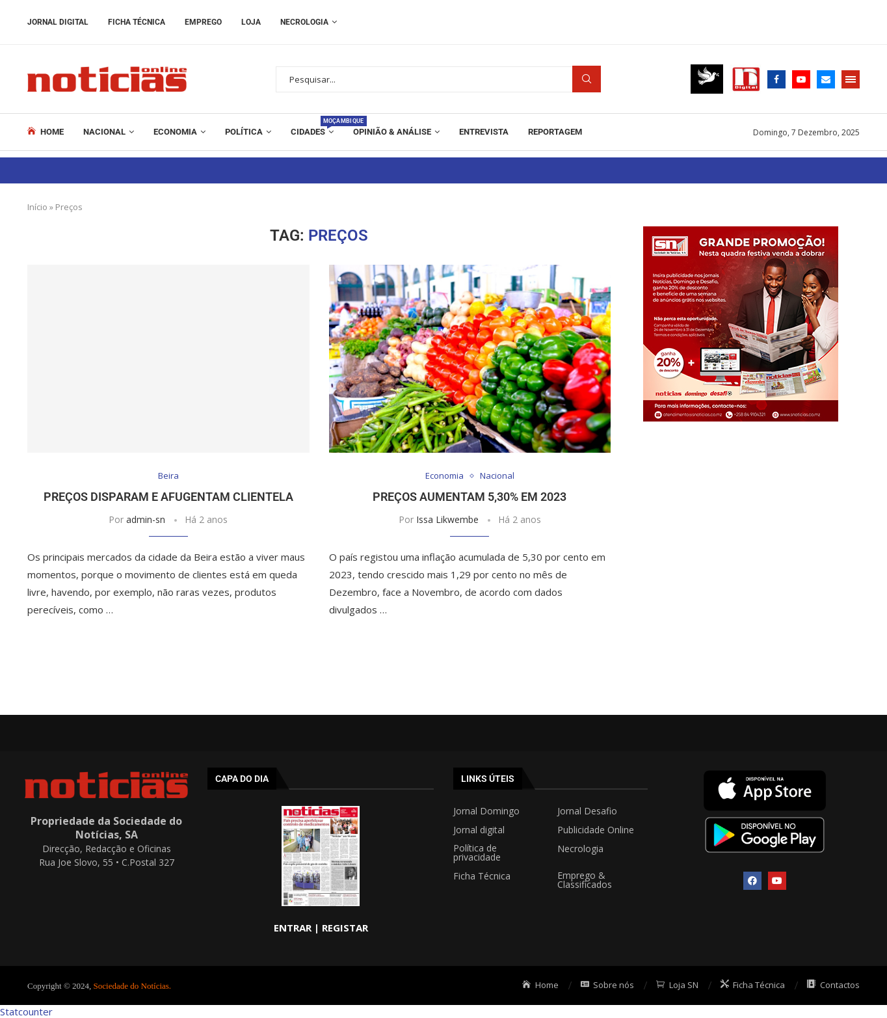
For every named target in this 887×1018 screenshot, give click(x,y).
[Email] (826, 79)
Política (244, 132)
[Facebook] (776, 79)
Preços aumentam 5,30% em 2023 (469, 496)
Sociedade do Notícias (131, 986)
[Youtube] (801, 79)
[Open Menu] (850, 79)
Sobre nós (608, 985)
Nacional (104, 132)
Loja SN (677, 985)
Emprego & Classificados (584, 880)
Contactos (833, 985)
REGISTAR (345, 927)
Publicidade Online (595, 830)
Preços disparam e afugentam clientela (168, 496)
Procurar (586, 79)
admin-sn (145, 519)
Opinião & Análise (392, 132)
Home (45, 131)
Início (37, 207)
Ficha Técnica (136, 22)
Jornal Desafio (587, 811)
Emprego (203, 22)
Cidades (312, 126)
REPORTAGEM (555, 132)
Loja (251, 22)
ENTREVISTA (484, 132)
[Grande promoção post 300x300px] (740, 232)
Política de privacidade (477, 853)
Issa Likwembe (447, 519)
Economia (175, 132)
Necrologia (304, 22)
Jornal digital (479, 830)
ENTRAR (292, 927)
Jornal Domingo (486, 811)
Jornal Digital (57, 22)
